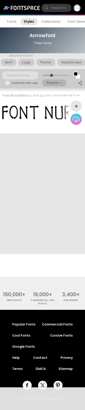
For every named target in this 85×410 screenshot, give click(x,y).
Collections (51, 21)
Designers (70, 300)
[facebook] (27, 385)
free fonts (14, 300)
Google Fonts (23, 346)
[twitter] (42, 385)
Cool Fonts (21, 335)
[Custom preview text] (20, 75)
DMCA (41, 368)
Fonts (12, 21)
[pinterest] (58, 385)
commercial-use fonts (42, 301)
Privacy (67, 357)
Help (16, 357)
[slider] (51, 75)
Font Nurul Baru (15, 95)
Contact (40, 357)
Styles (29, 21)
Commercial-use (24, 83)
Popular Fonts (24, 324)
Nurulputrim (42, 95)
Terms (17, 368)
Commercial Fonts (57, 324)
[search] (56, 8)
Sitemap (65, 368)
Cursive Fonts (61, 335)
